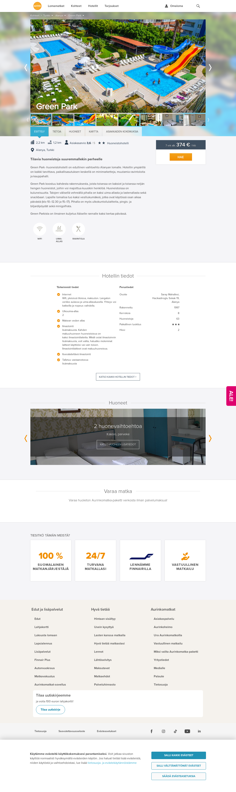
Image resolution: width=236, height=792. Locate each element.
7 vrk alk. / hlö (181, 145)
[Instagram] (163, 731)
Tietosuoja (40, 731)
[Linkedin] (199, 731)
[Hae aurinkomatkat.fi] (198, 5)
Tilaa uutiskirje (50, 709)
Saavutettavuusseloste (72, 731)
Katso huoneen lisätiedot (118, 444)
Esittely (39, 131)
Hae (181, 157)
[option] (118, 66)
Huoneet (75, 131)
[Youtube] (187, 731)
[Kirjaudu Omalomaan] (173, 5)
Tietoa (57, 131)
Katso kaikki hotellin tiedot (117, 376)
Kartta (93, 131)
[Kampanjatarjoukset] (231, 396)
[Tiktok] (175, 731)
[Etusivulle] (37, 6)
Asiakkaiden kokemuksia (122, 131)
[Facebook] (151, 731)
